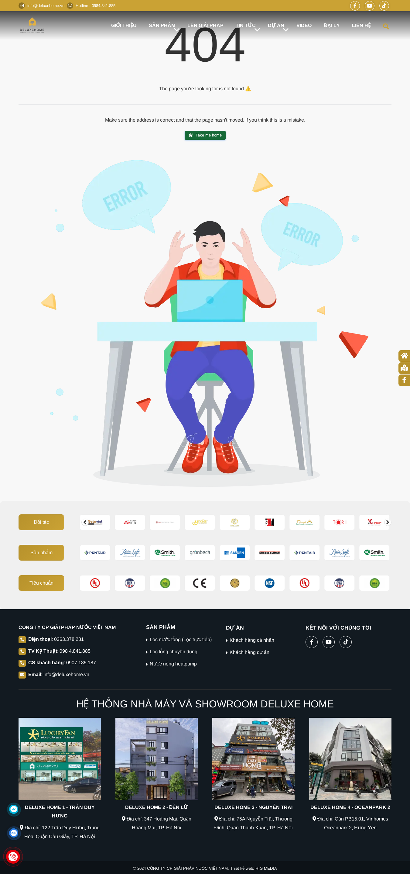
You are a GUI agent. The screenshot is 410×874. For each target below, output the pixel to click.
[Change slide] (85, 522)
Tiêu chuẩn (41, 583)
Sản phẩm (41, 552)
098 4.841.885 (75, 651)
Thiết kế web (241, 868)
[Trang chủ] (404, 356)
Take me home (205, 135)
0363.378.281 (69, 639)
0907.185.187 (81, 662)
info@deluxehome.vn (66, 674)
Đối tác (41, 522)
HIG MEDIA (266, 868)
